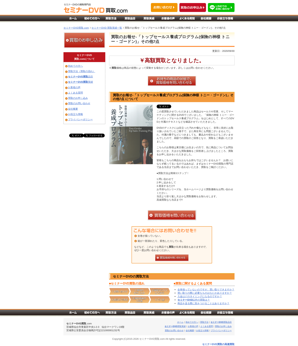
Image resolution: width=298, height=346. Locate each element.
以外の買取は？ (194, 299)
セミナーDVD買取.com (76, 27)
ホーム (180, 322)
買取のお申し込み (78, 98)
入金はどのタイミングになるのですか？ (200, 296)
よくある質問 (75, 92)
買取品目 (221, 322)
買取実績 (175, 326)
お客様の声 (74, 87)
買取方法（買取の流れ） (81, 71)
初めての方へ (75, 66)
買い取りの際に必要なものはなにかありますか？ (205, 293)
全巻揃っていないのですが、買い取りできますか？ (206, 289)
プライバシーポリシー (80, 119)
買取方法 (204, 322)
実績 (80, 81)
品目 (80, 76)
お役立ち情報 (75, 114)
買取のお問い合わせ (79, 103)
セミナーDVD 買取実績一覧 (106, 27)
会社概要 (73, 108)
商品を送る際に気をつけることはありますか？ (203, 303)
